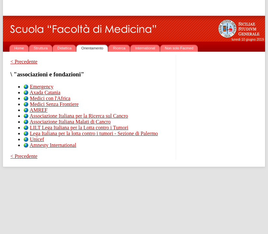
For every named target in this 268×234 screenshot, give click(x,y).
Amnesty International (53, 145)
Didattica (64, 48)
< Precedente (23, 61)
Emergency (42, 86)
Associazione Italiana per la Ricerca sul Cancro (79, 116)
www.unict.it (49, 8)
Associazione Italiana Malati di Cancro (70, 121)
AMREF (38, 110)
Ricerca (119, 48)
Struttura (41, 48)
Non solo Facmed (179, 48)
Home (19, 48)
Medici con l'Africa (50, 98)
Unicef (37, 139)
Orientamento (92, 48)
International (145, 48)
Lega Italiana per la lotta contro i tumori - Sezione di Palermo (94, 133)
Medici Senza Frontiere (54, 104)
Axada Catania (45, 92)
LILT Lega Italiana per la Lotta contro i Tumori (79, 127)
